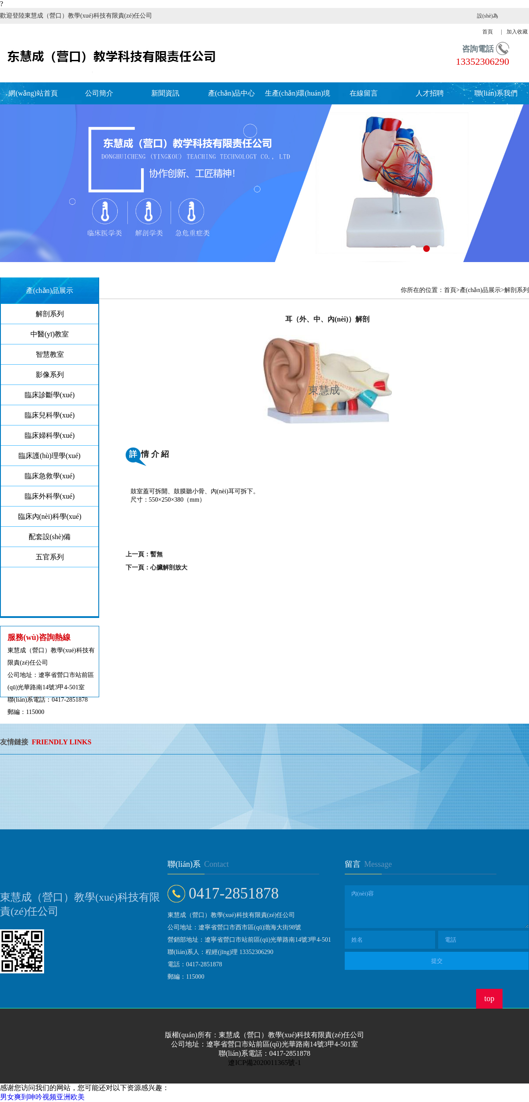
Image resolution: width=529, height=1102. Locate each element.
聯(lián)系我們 (496, 93)
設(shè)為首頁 (487, 24)
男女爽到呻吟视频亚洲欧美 (42, 1097)
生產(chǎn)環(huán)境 (298, 93)
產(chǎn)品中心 (231, 93)
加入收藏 (517, 32)
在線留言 (364, 93)
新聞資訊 (165, 93)
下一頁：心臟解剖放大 (156, 567)
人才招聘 (430, 93)
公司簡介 (99, 93)
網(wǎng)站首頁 (32, 93)
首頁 (450, 290)
